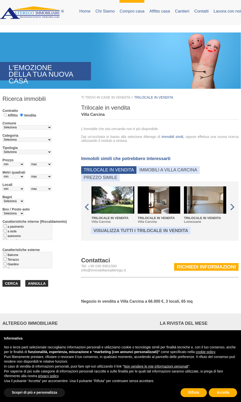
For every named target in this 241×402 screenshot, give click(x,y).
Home (84, 11)
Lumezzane (205, 204)
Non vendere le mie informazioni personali (156, 366)
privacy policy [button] (48, 376)
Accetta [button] (223, 392)
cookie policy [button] (205, 352)
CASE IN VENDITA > (117, 97)
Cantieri (182, 11)
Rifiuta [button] (193, 392)
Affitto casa (159, 11)
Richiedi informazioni (206, 266)
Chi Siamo (105, 11)
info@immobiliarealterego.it (103, 270)
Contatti (201, 11)
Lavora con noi (227, 11)
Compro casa (132, 11)
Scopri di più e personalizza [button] (34, 392)
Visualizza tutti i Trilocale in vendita (140, 230)
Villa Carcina (112, 204)
